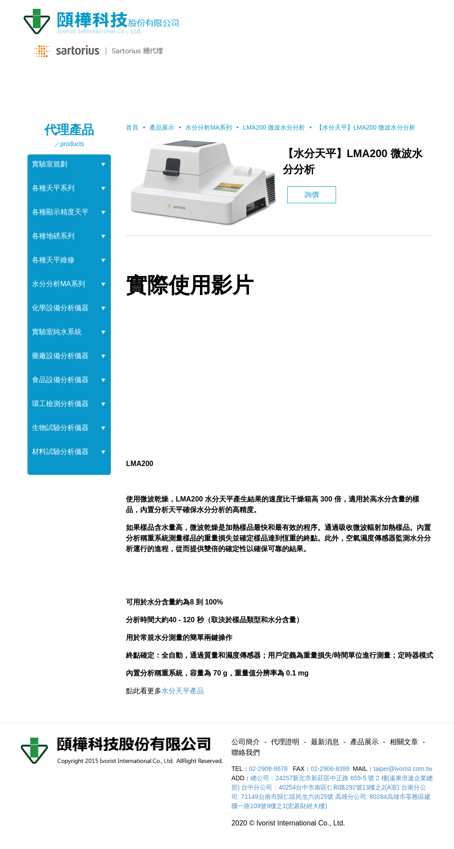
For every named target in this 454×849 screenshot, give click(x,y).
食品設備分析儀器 (60, 379)
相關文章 (332, 85)
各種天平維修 (53, 260)
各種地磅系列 (53, 236)
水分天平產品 (182, 691)
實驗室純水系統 (57, 332)
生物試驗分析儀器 (60, 427)
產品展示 (262, 85)
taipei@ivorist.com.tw (403, 768)
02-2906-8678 (269, 768)
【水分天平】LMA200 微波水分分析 (365, 127)
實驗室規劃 (49, 164)
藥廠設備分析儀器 (60, 355)
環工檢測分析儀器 (60, 403)
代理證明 (121, 85)
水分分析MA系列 (58, 284)
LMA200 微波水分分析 (274, 127)
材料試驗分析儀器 (60, 451)
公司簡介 (51, 85)
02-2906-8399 (330, 768)
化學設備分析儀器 (60, 308)
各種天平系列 (53, 188)
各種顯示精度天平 (60, 212)
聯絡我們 (402, 85)
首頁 (132, 127)
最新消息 (192, 85)
